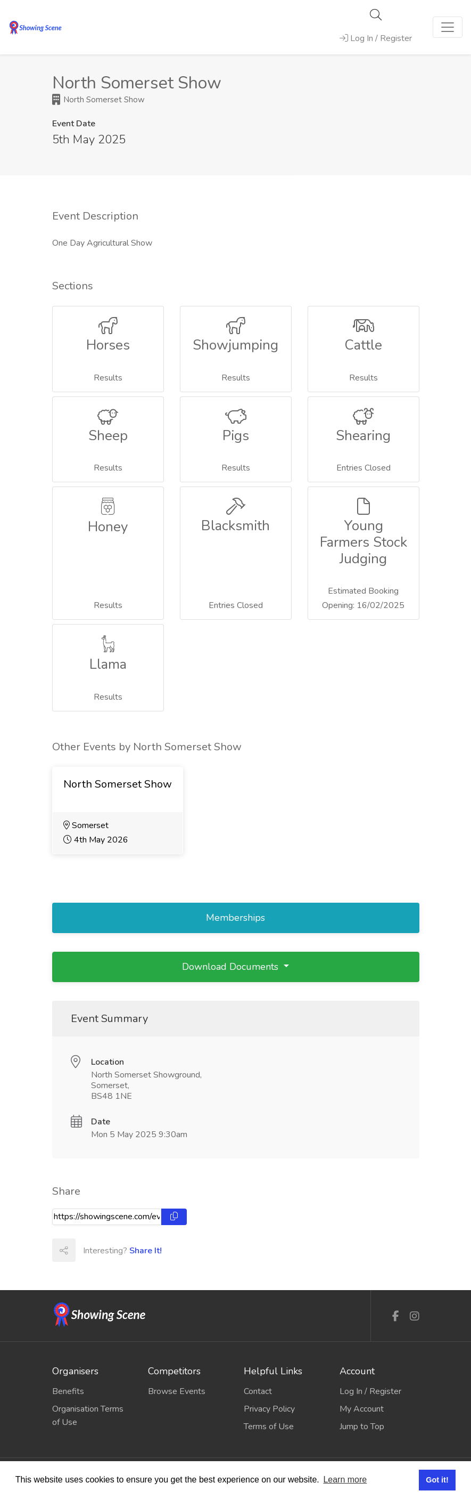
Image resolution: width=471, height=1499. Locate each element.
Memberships (235, 917)
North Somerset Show (98, 99)
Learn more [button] (345, 1479)
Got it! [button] (437, 1480)
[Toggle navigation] (447, 27)
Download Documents (231, 966)
